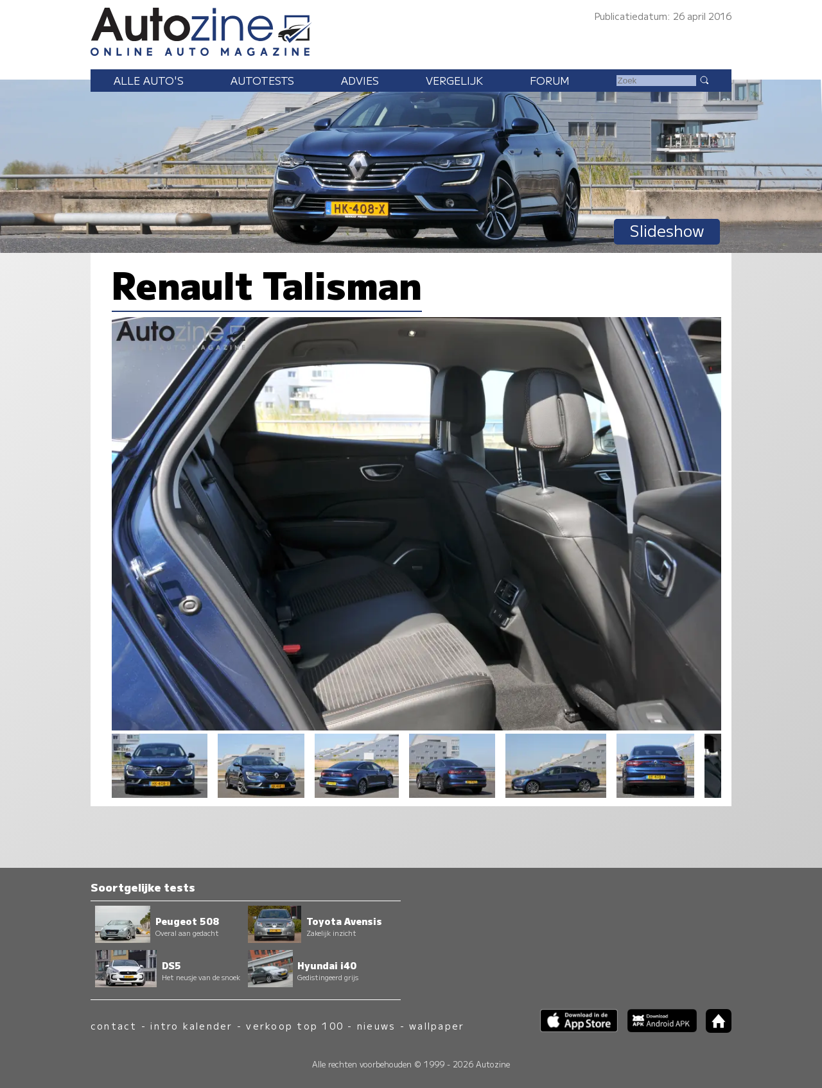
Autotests (262, 80)
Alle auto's (149, 80)
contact (114, 1025)
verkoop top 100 (295, 1025)
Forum (550, 80)
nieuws (376, 1025)
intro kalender (191, 1025)
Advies (360, 80)
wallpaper (436, 1025)
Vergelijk (454, 80)
